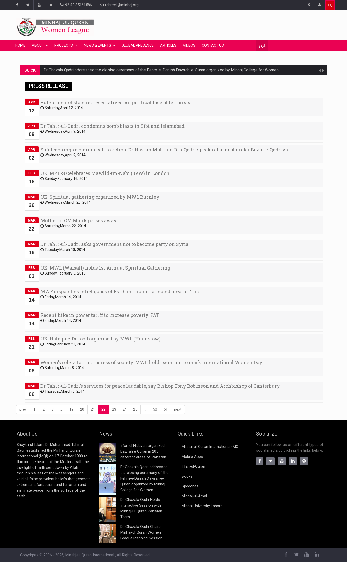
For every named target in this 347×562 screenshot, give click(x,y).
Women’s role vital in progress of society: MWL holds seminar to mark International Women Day (151, 362)
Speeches (190, 486)
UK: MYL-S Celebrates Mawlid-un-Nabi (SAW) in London (105, 173)
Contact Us (213, 45)
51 (166, 409)
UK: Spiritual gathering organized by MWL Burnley (99, 197)
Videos (189, 45)
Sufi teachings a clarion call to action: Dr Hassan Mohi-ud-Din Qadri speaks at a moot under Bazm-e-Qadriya (164, 149)
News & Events (97, 45)
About (38, 45)
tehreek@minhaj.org (119, 5)
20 (82, 409)
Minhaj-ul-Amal (194, 496)
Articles (168, 45)
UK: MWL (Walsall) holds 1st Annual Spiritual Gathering (105, 268)
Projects (64, 45)
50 (155, 409)
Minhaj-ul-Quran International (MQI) (211, 447)
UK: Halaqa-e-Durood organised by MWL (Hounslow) (100, 339)
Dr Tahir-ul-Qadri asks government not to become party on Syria (114, 244)
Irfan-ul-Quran (193, 466)
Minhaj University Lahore (202, 506)
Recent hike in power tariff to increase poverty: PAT (99, 315)
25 (135, 409)
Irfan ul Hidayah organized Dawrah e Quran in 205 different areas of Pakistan (143, 451)
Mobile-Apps (192, 456)
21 (93, 409)
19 (71, 409)
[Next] (178, 409)
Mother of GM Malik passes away (78, 220)
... (61, 409)
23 (114, 409)
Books (187, 476)
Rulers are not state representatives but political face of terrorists (115, 102)
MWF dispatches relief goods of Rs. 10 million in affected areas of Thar (120, 291)
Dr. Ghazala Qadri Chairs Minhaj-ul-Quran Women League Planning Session (141, 532)
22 (103, 409)
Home (20, 45)
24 (125, 409)
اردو (262, 45)
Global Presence (138, 45)
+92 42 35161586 (76, 5)
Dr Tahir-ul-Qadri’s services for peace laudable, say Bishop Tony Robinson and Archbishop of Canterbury (160, 386)
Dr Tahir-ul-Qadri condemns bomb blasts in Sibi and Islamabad (112, 126)
